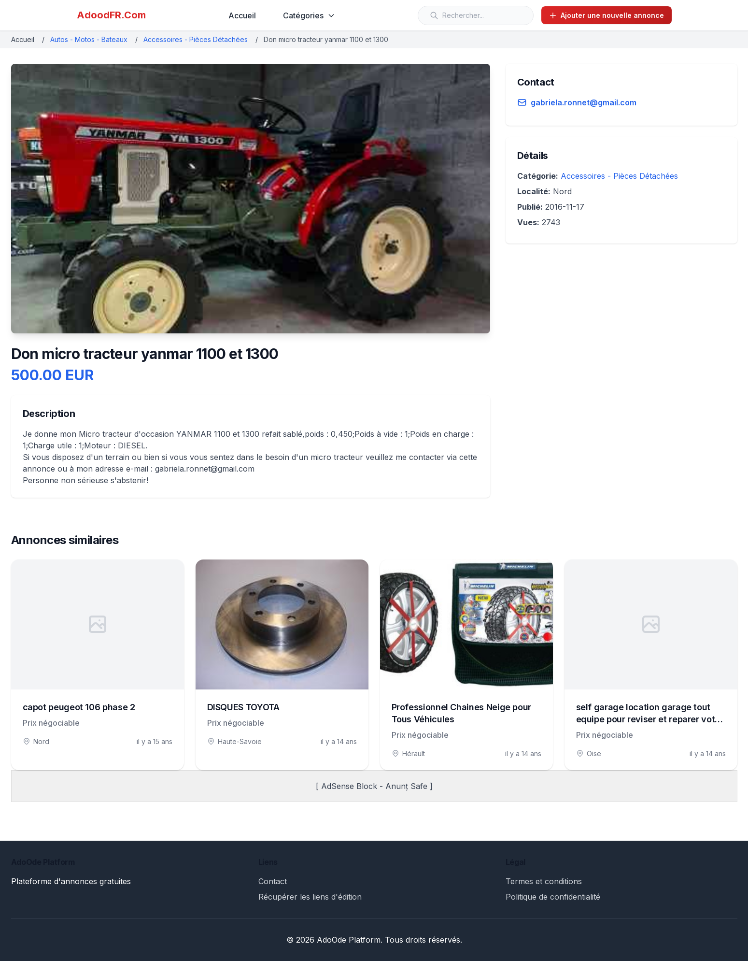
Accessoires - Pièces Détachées (195, 39)
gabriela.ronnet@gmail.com (583, 102)
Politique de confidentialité (553, 897)
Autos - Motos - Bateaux (88, 39)
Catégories (309, 15)
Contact (272, 881)
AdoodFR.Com (111, 15)
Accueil (242, 15)
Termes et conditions (544, 881)
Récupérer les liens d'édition (310, 897)
